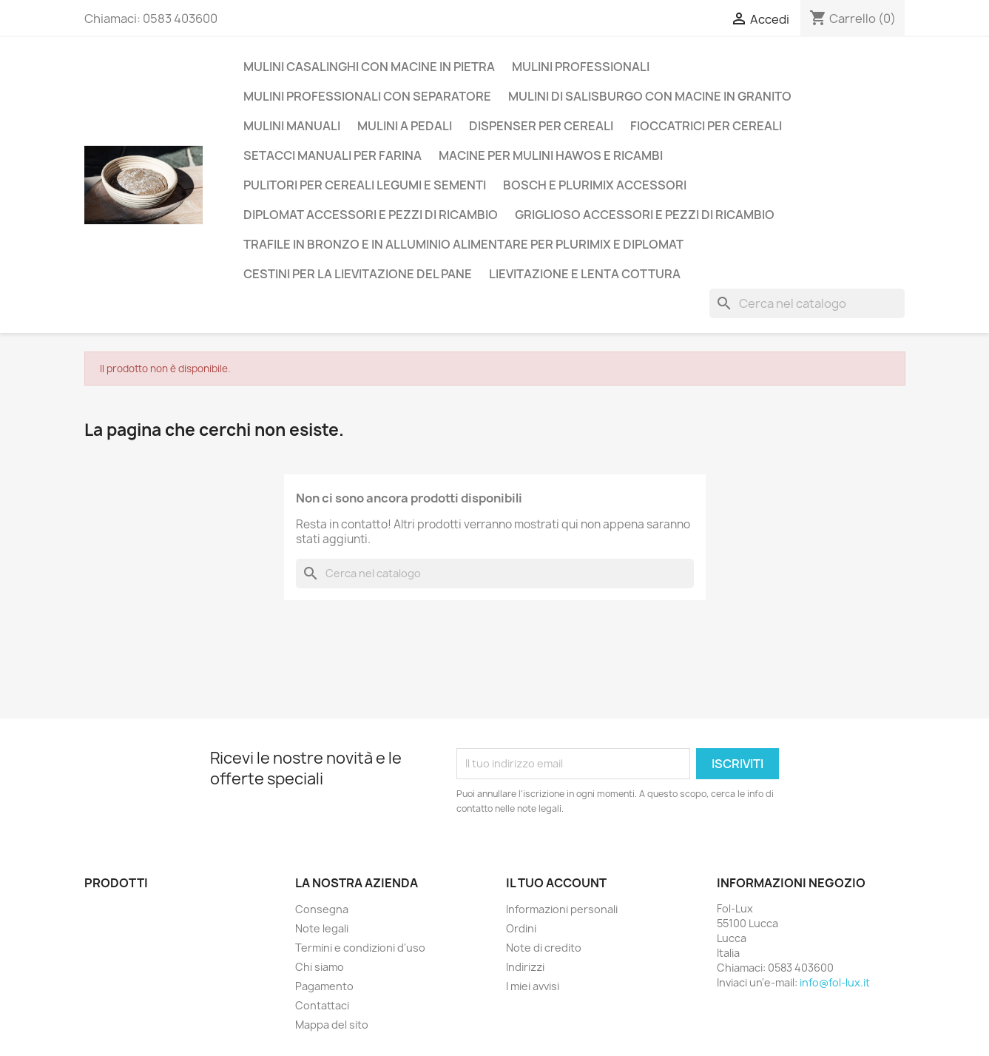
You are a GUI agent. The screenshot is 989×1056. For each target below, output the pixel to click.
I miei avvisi (532, 986)
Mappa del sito (331, 1025)
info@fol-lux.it (835, 982)
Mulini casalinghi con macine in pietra (369, 66)
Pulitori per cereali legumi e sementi (364, 185)
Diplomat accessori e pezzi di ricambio (370, 214)
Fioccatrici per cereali (706, 126)
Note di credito (543, 948)
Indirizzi (525, 967)
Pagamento (324, 986)
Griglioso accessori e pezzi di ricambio (644, 214)
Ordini (521, 928)
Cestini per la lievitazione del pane (357, 274)
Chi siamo (319, 967)
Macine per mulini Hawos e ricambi (551, 155)
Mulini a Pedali (404, 126)
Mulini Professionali (580, 66)
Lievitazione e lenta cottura (585, 274)
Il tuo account (556, 883)
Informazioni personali (562, 909)
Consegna (321, 909)
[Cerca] (807, 303)
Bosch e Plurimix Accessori (594, 185)
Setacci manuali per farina (332, 155)
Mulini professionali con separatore (367, 96)
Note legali (321, 928)
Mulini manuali (291, 126)
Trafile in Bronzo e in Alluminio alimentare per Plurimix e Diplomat (463, 244)
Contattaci (322, 1005)
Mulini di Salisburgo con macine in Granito (649, 96)
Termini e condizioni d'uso (360, 948)
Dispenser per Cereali (541, 126)
